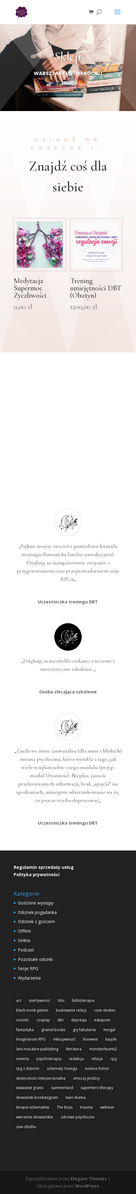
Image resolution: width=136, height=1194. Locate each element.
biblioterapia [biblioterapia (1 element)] (83, 1000)
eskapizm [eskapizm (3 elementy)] (102, 1020)
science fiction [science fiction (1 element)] (97, 1068)
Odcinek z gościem (36, 921)
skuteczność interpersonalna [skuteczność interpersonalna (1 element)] (41, 1078)
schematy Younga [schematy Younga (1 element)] (62, 1068)
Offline (24, 931)
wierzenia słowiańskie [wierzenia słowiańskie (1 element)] (34, 1117)
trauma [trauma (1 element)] (86, 1107)
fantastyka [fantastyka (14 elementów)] (25, 1029)
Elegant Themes (89, 1178)
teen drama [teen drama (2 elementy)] (76, 1097)
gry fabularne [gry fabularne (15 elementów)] (84, 1029)
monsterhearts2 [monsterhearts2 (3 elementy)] (103, 1049)
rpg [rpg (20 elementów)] (113, 1058)
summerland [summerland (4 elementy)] (62, 1087)
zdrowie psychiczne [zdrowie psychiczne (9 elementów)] (77, 1117)
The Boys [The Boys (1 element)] (65, 1107)
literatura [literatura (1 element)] (74, 1049)
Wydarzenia (29, 978)
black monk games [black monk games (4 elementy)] (32, 1010)
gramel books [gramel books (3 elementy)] (53, 1029)
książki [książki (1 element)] (111, 1039)
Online (24, 940)
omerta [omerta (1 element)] (22, 1058)
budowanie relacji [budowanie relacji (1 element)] (71, 1010)
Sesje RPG (28, 968)
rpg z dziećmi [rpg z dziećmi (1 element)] (27, 1068)
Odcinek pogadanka (37, 912)
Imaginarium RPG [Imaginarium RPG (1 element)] (31, 1039)
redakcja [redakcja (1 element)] (76, 1058)
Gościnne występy (35, 903)
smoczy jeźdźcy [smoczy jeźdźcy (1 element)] (86, 1078)
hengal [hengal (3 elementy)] (109, 1029)
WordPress (87, 1186)
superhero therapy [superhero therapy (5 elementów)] (97, 1087)
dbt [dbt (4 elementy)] (60, 1020)
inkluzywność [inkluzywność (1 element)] (64, 1039)
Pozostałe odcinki (35, 959)
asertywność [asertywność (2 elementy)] (39, 1000)
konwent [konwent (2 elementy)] (90, 1039)
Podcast (26, 950)
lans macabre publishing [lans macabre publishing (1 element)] (37, 1049)
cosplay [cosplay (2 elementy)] (43, 1020)
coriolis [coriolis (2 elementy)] (22, 1020)
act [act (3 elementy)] (18, 1000)
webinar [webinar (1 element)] (107, 1107)
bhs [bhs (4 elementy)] (61, 1000)
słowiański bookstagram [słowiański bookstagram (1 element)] (37, 1097)
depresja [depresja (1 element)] (79, 1020)
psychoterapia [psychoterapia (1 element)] (48, 1058)
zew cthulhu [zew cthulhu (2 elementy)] (26, 1126)
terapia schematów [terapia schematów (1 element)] (32, 1107)
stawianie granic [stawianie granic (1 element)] (30, 1087)
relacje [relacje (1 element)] (97, 1058)
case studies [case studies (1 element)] (104, 1010)
